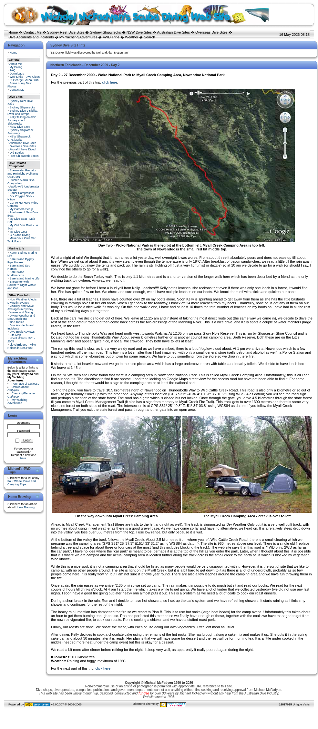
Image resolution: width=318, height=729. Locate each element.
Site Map (15, 335)
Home (13, 32)
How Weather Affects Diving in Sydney (21, 301)
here (23, 458)
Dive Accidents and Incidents (31, 37)
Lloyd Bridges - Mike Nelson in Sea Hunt (21, 346)
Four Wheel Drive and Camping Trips (21, 483)
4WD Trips (111, 37)
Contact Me (32, 32)
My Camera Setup (21, 209)
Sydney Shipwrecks (105, 32)
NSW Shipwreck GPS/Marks (19, 138)
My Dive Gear (18, 231)
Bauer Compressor (22, 193)
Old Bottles (17, 152)
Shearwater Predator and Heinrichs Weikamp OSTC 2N (22, 173)
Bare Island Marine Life (25, 278)
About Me (15, 64)
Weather (131, 37)
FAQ (12, 70)
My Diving (16, 67)
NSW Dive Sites (139, 32)
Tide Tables (16, 322)
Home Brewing (25, 507)
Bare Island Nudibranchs (15, 273)
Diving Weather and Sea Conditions (21, 317)
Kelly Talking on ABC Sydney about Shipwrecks (21, 120)
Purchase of (25, 383)
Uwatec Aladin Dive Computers (21, 181)
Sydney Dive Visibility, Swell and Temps (22, 112)
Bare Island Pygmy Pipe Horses (20, 261)
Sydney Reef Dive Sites (66, 32)
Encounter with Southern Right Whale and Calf (21, 285)
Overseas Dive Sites (211, 32)
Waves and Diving (21, 312)
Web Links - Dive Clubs (25, 76)
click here (109, 82)
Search (149, 37)
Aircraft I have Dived (22, 149)
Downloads (17, 73)
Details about (18, 388)
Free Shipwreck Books (24, 155)
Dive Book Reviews (22, 331)
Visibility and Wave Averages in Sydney (20, 307)
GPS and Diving (20, 235)
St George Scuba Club (24, 80)
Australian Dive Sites (173, 32)
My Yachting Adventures (78, 37)
